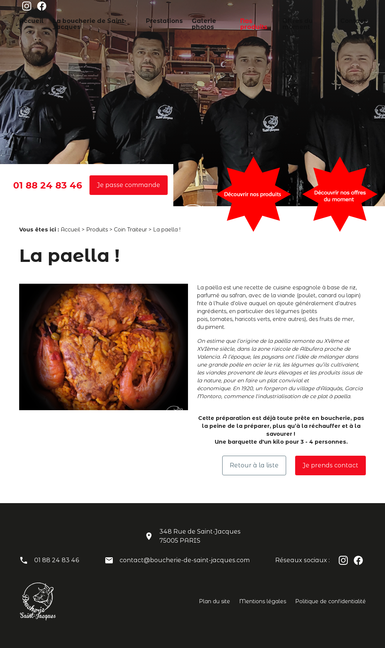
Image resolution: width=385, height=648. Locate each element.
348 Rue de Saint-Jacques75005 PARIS (200, 536)
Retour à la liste (254, 465)
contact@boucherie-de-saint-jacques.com (185, 560)
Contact (337, 20)
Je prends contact (330, 465)
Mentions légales (262, 601)
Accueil (29, 20)
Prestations (152, 20)
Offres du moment (294, 20)
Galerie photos (201, 20)
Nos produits (246, 20)
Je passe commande (128, 185)
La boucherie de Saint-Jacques (88, 20)
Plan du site (214, 601)
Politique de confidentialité (330, 601)
